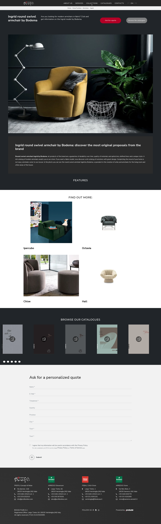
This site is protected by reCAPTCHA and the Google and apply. (58, 448)
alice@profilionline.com (57, 499)
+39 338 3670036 (56, 496)
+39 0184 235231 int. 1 (24, 494)
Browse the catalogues (136, 20)
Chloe (27, 301)
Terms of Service (76, 448)
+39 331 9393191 (90, 496)
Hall (84, 301)
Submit (35, 457)
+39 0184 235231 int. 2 (58, 494)
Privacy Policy (83, 445)
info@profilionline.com (23, 499)
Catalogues (106, 3)
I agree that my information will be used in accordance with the (60, 445)
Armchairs (86, 8)
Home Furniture (76, 8)
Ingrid (92, 8)
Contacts (119, 3)
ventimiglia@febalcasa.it (92, 499)
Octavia (86, 248)
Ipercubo (29, 248)
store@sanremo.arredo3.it (126, 499)
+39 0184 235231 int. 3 (92, 494)
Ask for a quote (110, 20)
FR (136, 3)
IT (128, 3)
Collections (92, 3)
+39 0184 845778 (124, 494)
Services (79, 3)
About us (68, 3)
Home (69, 8)
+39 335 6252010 (22, 496)
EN (132, 3)
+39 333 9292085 (124, 496)
